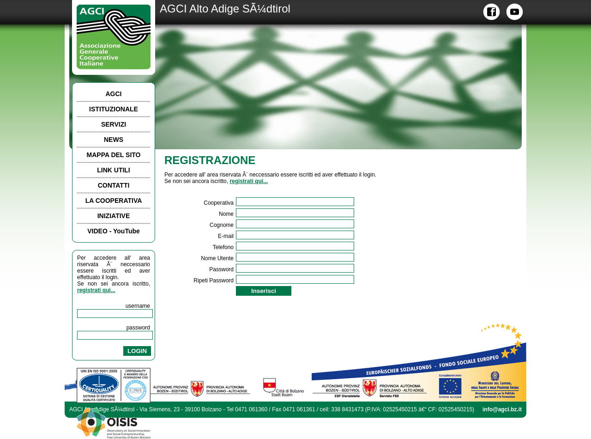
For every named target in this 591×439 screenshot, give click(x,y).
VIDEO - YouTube (113, 231)
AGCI (114, 94)
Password (221, 269)
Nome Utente (217, 258)
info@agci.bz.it (502, 409)
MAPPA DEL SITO (114, 155)
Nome (226, 214)
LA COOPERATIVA (113, 200)
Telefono (223, 247)
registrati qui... (96, 290)
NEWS (113, 139)
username (138, 306)
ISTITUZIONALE (113, 109)
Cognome (222, 225)
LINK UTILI (113, 170)
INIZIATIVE (113, 216)
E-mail (226, 236)
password (138, 327)
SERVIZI (113, 124)
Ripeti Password (213, 280)
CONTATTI (114, 185)
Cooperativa (219, 203)
